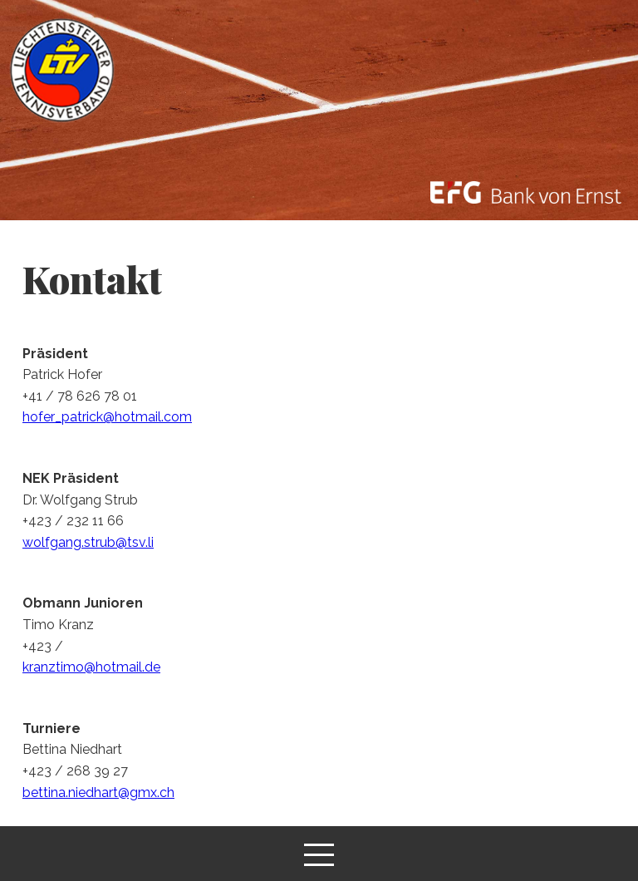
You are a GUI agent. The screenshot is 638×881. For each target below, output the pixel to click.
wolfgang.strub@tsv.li (88, 542)
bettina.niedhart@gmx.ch (98, 792)
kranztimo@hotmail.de (91, 667)
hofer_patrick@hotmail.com (107, 417)
